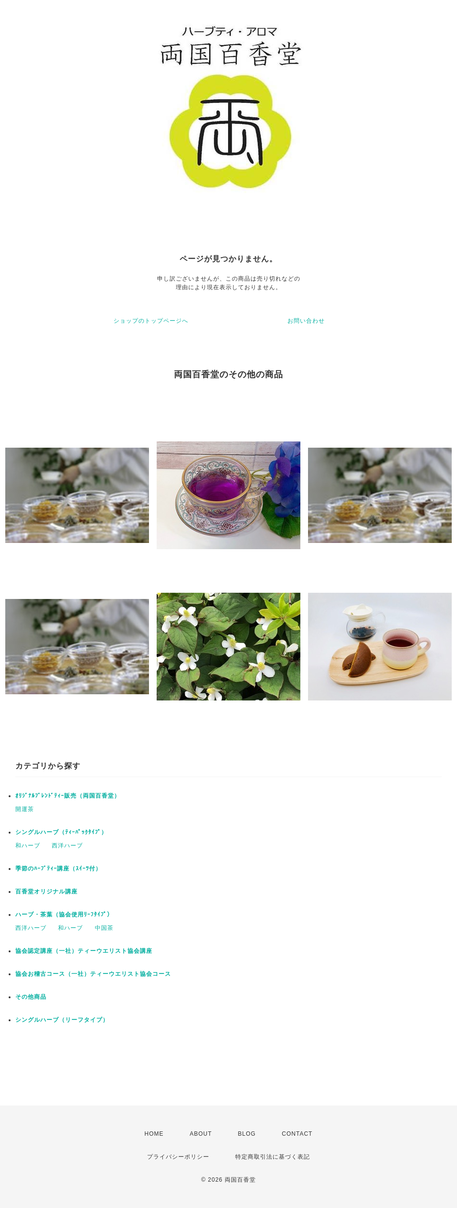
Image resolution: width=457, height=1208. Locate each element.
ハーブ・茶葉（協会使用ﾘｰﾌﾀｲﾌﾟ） (64, 914)
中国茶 (104, 928)
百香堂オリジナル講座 (46, 891)
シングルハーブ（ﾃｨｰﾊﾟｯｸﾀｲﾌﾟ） (61, 832)
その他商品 (30, 996)
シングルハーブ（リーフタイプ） (62, 1019)
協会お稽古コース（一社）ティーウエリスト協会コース (93, 974)
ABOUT (201, 1133)
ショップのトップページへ (151, 320)
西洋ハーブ (67, 845)
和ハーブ (27, 845)
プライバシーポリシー (178, 1156)
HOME (154, 1133)
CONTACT (297, 1133)
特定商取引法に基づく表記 (272, 1156)
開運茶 (24, 809)
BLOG (247, 1133)
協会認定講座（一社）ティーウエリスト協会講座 (83, 951)
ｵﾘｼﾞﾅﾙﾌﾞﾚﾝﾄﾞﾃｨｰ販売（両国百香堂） (67, 795)
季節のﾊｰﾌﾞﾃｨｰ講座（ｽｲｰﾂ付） (58, 868)
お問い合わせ (306, 320)
